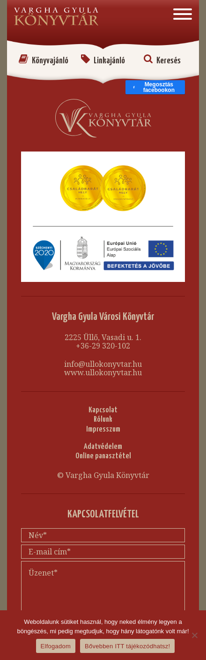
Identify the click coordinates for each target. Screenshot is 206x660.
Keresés (162, 60)
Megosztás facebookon (153, 87)
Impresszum (103, 429)
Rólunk (103, 420)
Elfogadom (56, 646)
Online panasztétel (103, 456)
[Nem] (194, 635)
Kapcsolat (103, 410)
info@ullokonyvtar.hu (103, 364)
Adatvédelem (103, 447)
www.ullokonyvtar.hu (103, 372)
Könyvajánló (43, 60)
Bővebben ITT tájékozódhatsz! (127, 646)
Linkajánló (103, 60)
